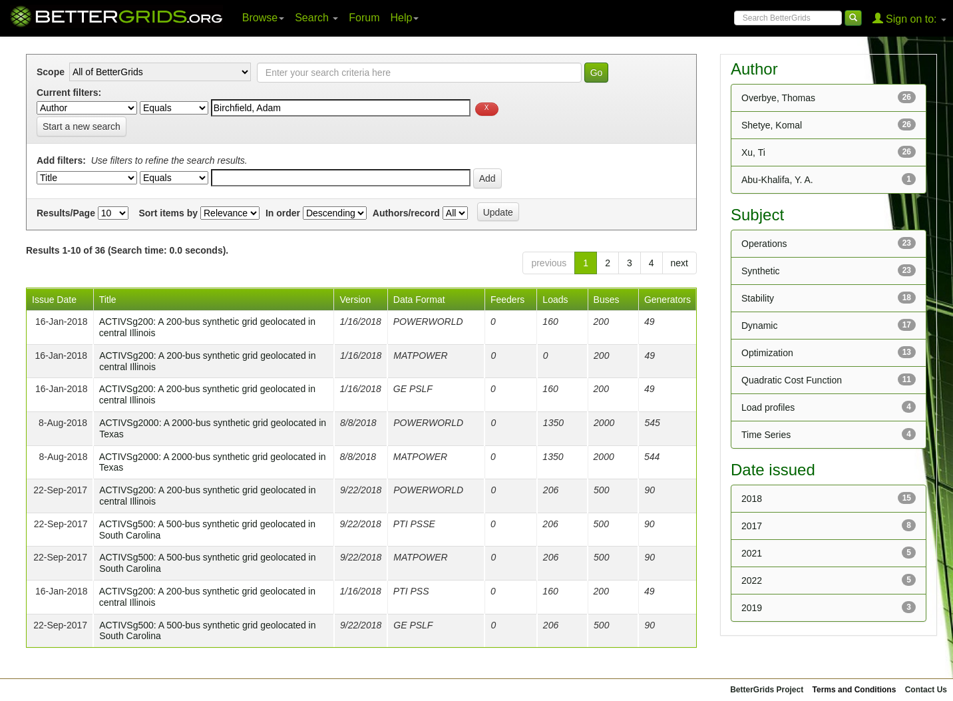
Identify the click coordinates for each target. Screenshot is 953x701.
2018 (751, 498)
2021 (751, 553)
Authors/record (406, 213)
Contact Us (926, 689)
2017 (751, 526)
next (679, 263)
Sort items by (168, 213)
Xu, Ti (753, 152)
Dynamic (759, 325)
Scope (51, 72)
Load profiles (768, 407)
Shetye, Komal (771, 125)
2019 (751, 607)
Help (405, 17)
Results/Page (66, 213)
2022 (751, 580)
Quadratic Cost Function (791, 380)
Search (316, 17)
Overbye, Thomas (778, 98)
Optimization (767, 353)
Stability (757, 298)
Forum (364, 17)
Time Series (766, 434)
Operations (764, 243)
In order (283, 213)
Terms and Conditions (854, 689)
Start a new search (81, 126)
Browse (263, 17)
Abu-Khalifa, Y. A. (777, 179)
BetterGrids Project (766, 689)
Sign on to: (909, 18)
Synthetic (760, 271)
